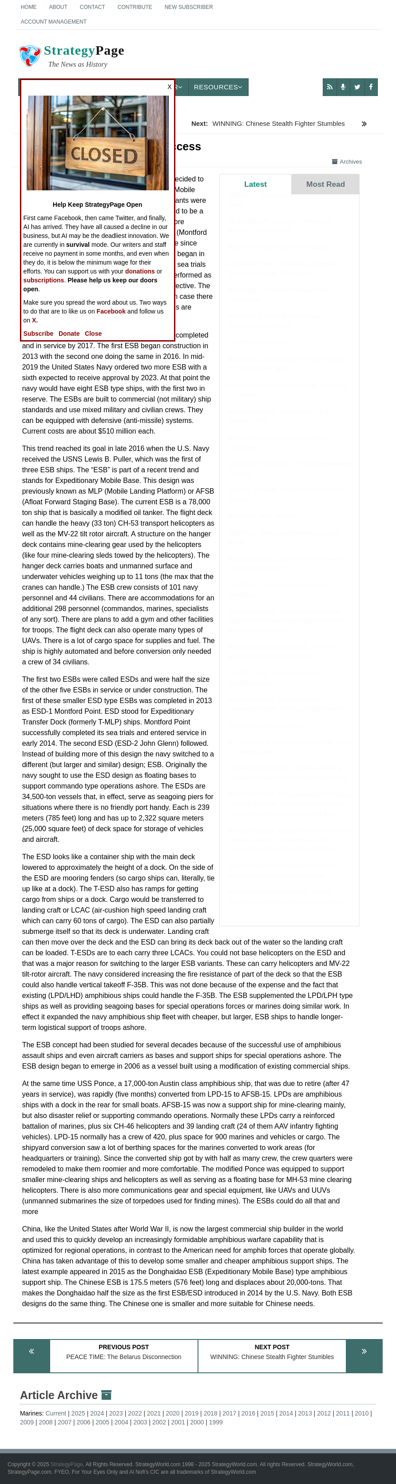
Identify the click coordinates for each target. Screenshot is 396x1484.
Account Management (54, 22)
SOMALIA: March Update (265, 734)
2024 (97, 1413)
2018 (211, 1413)
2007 (64, 1422)
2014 (286, 1413)
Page (71, 57)
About (58, 7)
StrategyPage (67, 1464)
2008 (46, 1422)
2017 (229, 1413)
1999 (216, 1422)
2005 (102, 1422)
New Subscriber (189, 7)
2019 (191, 1413)
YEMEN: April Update (259, 351)
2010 (361, 1413)
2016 (248, 1413)
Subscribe (39, 333)
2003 (140, 1422)
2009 (27, 1422)
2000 (197, 1422)
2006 (84, 1422)
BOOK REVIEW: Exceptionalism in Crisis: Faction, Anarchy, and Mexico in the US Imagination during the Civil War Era (289, 812)
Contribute (135, 7)
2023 (116, 1413)
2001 (178, 1422)
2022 (135, 1413)
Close (93, 333)
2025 (78, 1413)
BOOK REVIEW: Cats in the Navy (278, 256)
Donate (69, 333)
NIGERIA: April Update (261, 524)
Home (29, 7)
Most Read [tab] (325, 184)
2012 (324, 1413)
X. (35, 320)
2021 (154, 1413)
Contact (92, 7)
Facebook (111, 311)
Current (56, 1413)
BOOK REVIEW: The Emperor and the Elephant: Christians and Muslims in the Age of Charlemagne (286, 629)
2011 (343, 1413)
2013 (305, 1413)
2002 (159, 1422)
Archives (347, 161)
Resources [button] (218, 87)
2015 (267, 1413)
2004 (121, 1422)
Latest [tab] (255, 184)
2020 (173, 1413)
